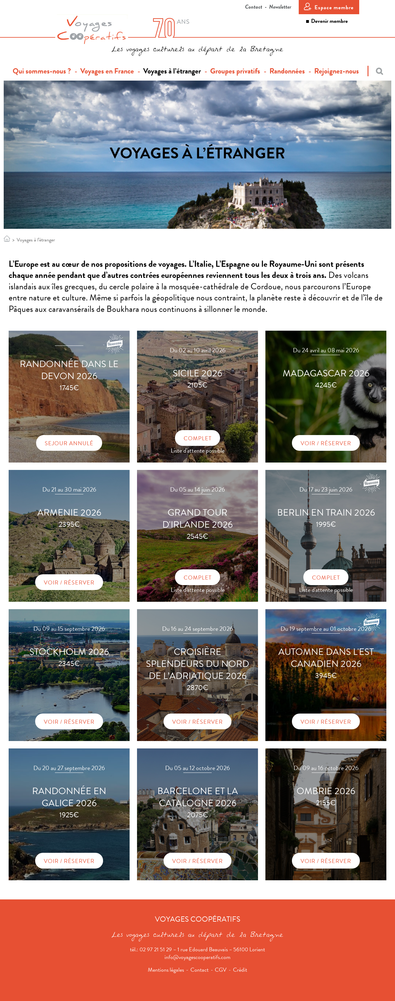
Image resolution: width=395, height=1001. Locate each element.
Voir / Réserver (326, 443)
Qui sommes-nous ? (44, 71)
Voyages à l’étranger (172, 71)
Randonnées (287, 71)
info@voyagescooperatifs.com (197, 957)
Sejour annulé (69, 443)
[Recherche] (375, 71)
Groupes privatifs (235, 71)
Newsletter (280, 6)
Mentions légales (166, 969)
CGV (221, 969)
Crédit (240, 969)
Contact (253, 6)
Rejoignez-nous (336, 71)
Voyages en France (107, 71)
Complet (198, 438)
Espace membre (334, 7)
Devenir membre (329, 21)
